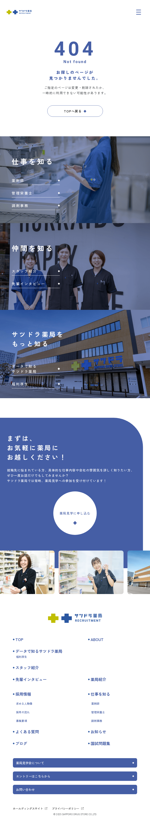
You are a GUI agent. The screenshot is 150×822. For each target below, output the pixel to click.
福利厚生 (21, 657)
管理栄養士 (98, 712)
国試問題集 (100, 743)
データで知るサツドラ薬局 (38, 651)
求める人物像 (24, 703)
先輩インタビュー (31, 679)
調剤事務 (96, 721)
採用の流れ (23, 712)
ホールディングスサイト (28, 808)
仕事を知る (100, 694)
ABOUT (97, 639)
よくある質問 (27, 731)
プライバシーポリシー (65, 808)
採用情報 (23, 694)
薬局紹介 (98, 679)
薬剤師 (95, 703)
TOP (19, 639)
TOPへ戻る (73, 111)
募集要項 (21, 721)
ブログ (21, 743)
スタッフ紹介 (27, 667)
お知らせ (98, 731)
